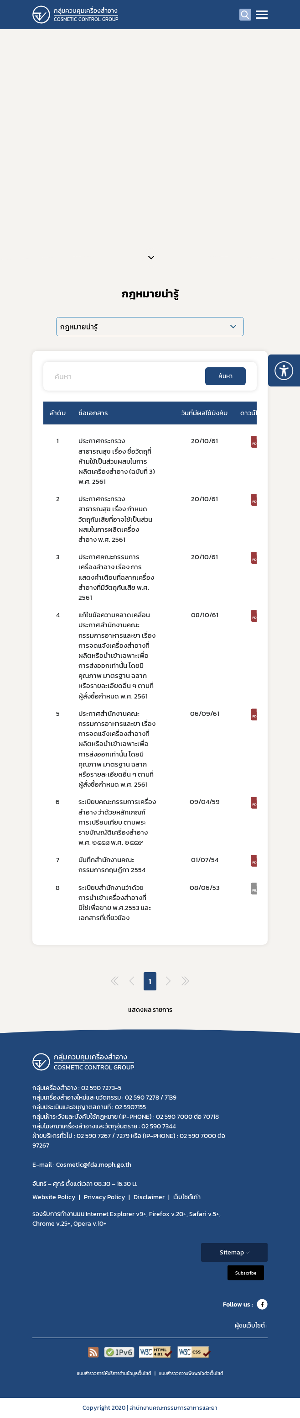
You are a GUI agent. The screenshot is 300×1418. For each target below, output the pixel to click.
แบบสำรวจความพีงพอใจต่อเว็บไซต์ (191, 1373)
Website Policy (53, 1197)
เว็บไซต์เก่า (187, 1197)
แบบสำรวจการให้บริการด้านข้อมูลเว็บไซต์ (114, 1373)
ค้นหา (225, 376)
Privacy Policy (104, 1197)
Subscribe (245, 1273)
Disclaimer (149, 1197)
